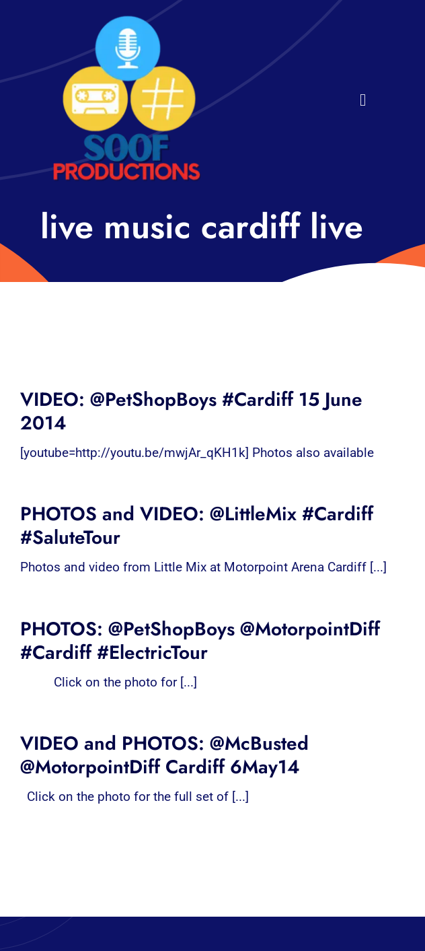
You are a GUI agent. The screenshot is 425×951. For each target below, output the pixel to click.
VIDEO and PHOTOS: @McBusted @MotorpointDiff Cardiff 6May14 (164, 755)
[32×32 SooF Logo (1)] (126, 20)
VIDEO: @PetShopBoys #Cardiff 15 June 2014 (191, 411)
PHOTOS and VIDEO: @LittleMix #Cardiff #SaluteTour (196, 525)
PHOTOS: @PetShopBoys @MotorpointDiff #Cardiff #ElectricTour (200, 640)
